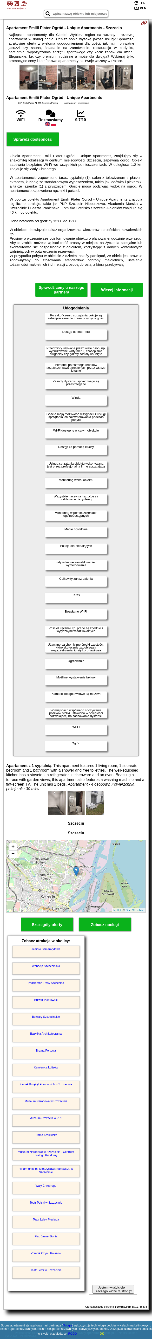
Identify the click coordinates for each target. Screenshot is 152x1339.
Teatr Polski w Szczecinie (46, 1202)
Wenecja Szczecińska (46, 966)
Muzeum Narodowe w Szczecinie (46, 1101)
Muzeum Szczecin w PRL (46, 1118)
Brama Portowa (46, 1050)
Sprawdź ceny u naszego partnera (61, 290)
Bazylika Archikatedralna (46, 1033)
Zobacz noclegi (105, 925)
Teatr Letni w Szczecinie (45, 1270)
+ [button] (13, 847)
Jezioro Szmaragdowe (46, 949)
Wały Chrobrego (45, 1185)
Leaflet (117, 910)
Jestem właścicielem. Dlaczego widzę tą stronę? (113, 1289)
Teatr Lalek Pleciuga (46, 1219)
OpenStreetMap (135, 910)
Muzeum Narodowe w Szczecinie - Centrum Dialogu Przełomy (46, 1153)
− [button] (13, 854)
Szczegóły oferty (47, 925)
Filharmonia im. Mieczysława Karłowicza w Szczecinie (46, 1170)
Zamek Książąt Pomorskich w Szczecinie (46, 1084)
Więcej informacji (117, 290)
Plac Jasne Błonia (45, 1236)
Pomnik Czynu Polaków (46, 1253)
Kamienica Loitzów (46, 1067)
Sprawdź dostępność (32, 139)
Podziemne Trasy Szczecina (46, 983)
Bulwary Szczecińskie (46, 1016)
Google (67, 1325)
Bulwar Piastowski (46, 1000)
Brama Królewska (46, 1135)
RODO (72, 1333)
